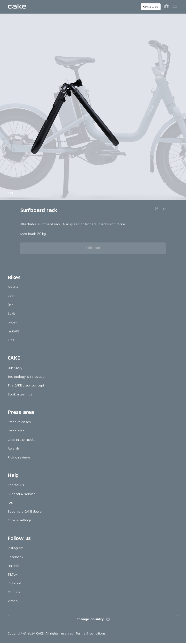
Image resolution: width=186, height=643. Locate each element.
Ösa (11, 305)
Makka (13, 287)
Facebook (15, 557)
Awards (14, 448)
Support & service (21, 494)
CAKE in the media (21, 440)
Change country (93, 619)
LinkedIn (14, 566)
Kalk (11, 296)
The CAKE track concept (26, 385)
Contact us (150, 6)
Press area (16, 431)
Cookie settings (19, 520)
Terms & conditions (91, 633)
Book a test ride (20, 394)
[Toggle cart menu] (167, 7)
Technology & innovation (27, 376)
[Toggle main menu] (175, 7)
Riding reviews (19, 457)
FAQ (10, 503)
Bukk (11, 313)
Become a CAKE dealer (25, 511)
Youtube (14, 592)
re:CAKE (14, 331)
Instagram (15, 548)
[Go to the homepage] (17, 7)
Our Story (15, 368)
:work (12, 322)
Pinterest (14, 583)
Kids (11, 340)
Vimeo (13, 601)
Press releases (19, 422)
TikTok (12, 574)
